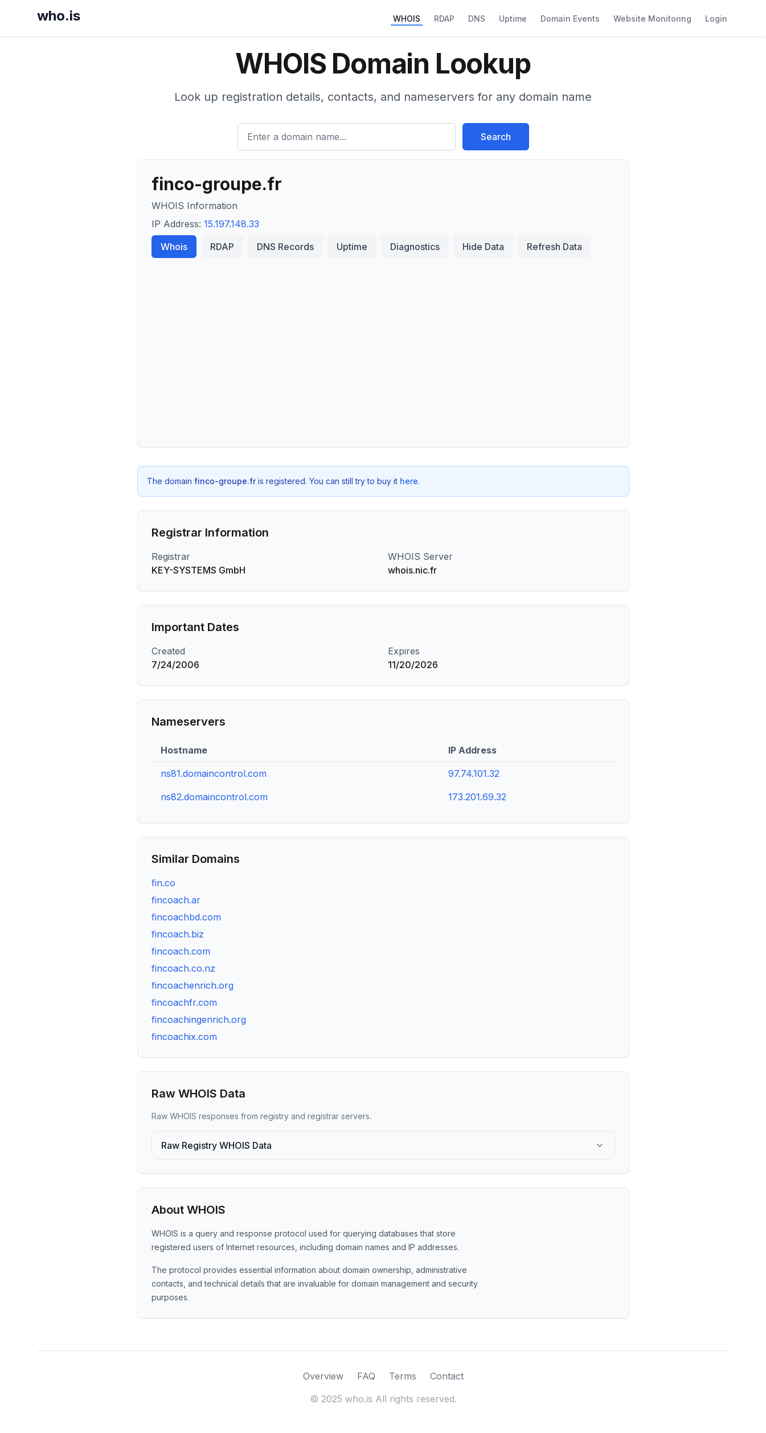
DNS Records (285, 246)
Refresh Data (554, 246)
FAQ (366, 1376)
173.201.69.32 (477, 797)
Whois (174, 246)
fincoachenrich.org (192, 985)
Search (496, 136)
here (409, 481)
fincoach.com (180, 951)
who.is (58, 15)
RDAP (444, 18)
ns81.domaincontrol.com (214, 773)
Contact (447, 1376)
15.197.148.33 (231, 224)
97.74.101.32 (473, 773)
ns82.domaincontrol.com (214, 797)
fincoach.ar (175, 900)
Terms (402, 1376)
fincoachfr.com (184, 1002)
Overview (323, 1376)
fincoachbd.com (186, 917)
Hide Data (483, 246)
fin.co (163, 883)
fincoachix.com (184, 1036)
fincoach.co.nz (183, 968)
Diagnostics (415, 246)
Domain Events (570, 18)
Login (716, 18)
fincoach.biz (177, 934)
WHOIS (406, 18)
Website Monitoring (652, 18)
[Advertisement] (383, 348)
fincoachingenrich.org (198, 1019)
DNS (476, 18)
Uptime (513, 18)
